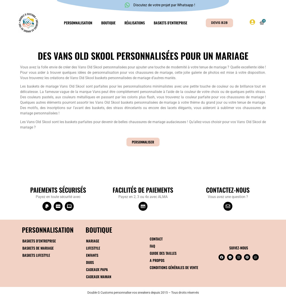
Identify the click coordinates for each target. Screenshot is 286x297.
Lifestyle (93, 248)
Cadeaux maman (98, 276)
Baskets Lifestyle (36, 255)
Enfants (92, 255)
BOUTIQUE (99, 229)
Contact (156, 239)
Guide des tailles (163, 253)
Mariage (92, 241)
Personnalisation (78, 22)
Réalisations (134, 22)
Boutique (108, 22)
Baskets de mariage (38, 248)
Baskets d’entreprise (170, 22)
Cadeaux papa (97, 269)
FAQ (152, 246)
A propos (157, 260)
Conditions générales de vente (174, 267)
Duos (90, 262)
